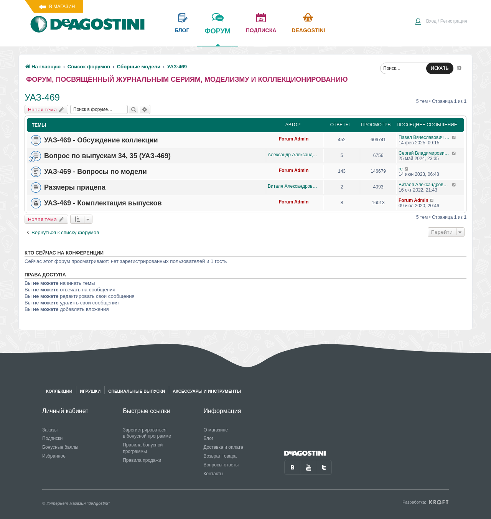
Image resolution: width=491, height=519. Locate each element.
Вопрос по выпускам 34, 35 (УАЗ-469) (107, 156)
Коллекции (59, 391)
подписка (261, 30)
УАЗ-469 (42, 97)
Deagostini (308, 30)
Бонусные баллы (60, 447)
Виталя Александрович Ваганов (294, 186)
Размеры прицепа (74, 187)
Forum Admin (294, 139)
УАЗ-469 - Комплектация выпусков (102, 203)
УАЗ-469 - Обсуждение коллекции (101, 140)
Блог (208, 438)
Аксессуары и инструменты (207, 391)
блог (182, 30)
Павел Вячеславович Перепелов (425, 137)
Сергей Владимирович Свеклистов (425, 153)
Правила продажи (142, 460)
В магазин (62, 6)
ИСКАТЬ (440, 68)
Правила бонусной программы (143, 448)
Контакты (213, 473)
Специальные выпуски (136, 391)
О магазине (215, 430)
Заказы (50, 430)
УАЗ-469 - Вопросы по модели (95, 171)
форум (217, 36)
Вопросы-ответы (221, 465)
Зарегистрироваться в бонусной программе (147, 433)
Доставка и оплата (223, 447)
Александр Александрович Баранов (294, 154)
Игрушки (90, 391)
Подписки (52, 438)
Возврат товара (220, 456)
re (401, 169)
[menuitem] (440, 22)
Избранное (54, 456)
